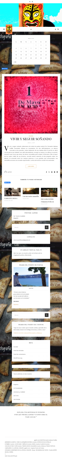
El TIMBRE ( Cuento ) (9, 444)
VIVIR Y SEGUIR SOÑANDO (31, 139)
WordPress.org (18, 358)
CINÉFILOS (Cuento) (27, 444)
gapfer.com (27, 448)
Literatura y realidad (19, 392)
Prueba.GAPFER (53, 450)
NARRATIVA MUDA (10, 198)
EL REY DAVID (18, 444)
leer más (31, 166)
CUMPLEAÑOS (8, 448)
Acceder (16, 347)
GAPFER (9, 172)
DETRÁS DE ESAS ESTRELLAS (44, 442)
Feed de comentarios (20, 354)
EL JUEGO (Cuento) (44, 444)
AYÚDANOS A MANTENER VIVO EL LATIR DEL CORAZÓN (18, 450)
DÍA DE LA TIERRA (9, 452)
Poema (31, 136)
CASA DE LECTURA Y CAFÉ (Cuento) (13, 446)
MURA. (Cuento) (36, 444)
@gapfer (16, 218)
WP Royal (14, 456)
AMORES (16, 304)
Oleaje (33, 450)
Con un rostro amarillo (31, 196)
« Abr (15, 62)
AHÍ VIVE (16, 395)
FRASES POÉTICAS (50, 446)
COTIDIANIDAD (18, 388)
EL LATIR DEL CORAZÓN (18, 448)
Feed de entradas (19, 350)
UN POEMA (17, 399)
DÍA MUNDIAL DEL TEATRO (42, 450)
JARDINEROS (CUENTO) (10, 442)
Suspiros (16, 384)
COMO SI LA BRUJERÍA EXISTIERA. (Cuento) (26, 442)
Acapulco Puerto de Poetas (37, 448)
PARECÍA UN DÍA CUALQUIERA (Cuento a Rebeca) (28, 333)
